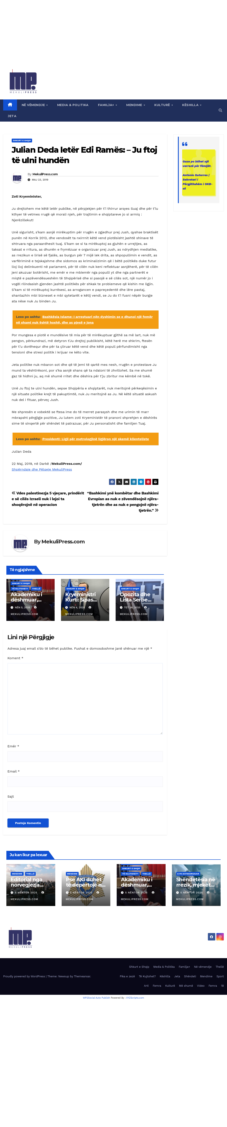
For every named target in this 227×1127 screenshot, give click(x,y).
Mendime (134, 105)
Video (200, 985)
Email (13, 771)
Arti (146, 985)
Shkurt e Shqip (22, 140)
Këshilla (191, 105)
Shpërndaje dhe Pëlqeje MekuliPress (42, 469)
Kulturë (162, 105)
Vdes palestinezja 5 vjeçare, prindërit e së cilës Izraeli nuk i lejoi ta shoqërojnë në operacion (48, 499)
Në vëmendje (34, 105)
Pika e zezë (127, 976)
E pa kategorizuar (188, 874)
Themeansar (82, 976)
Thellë (36, 588)
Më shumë (186, 985)
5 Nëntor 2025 (26, 892)
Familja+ (106, 105)
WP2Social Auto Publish (96, 997)
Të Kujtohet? (20, 588)
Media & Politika (73, 105)
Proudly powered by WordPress (24, 976)
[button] (220, 110)
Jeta (12, 116)
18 (222, 985)
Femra (157, 985)
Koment (15, 658)
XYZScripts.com (135, 997)
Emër (13, 746)
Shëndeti (190, 976)
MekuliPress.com (45, 174)
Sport (220, 976)
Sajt (10, 796)
